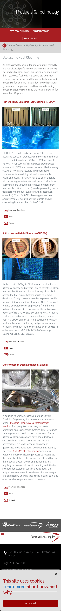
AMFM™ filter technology (26, 451)
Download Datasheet (14, 210)
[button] (56, 591)
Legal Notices (12, 584)
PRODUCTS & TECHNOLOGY (19, 31)
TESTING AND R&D (30, 38)
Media (8, 216)
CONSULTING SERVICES (41, 31)
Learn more (14, 605)
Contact (9, 223)
